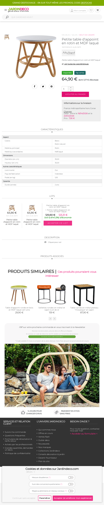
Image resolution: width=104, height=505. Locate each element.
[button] (70, 87)
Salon (74, 35)
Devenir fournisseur (47, 458)
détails (31, 472)
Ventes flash (44, 437)
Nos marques (44, 447)
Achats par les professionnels (18, 444)
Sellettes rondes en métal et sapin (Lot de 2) (51, 308)
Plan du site (43, 461)
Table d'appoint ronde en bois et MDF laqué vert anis (19, 308)
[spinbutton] (67, 89)
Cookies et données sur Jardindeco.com (52, 468)
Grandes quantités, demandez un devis (19, 449)
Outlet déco (44, 440)
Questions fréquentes (15, 435)
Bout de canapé (87, 35)
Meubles (66, 35)
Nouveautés (43, 444)
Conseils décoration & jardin (51, 454)
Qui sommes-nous (47, 430)
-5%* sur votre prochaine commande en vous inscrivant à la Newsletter (52, 327)
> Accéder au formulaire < (83, 433)
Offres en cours (45, 433)
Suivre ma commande (15, 432)
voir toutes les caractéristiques (75, 64)
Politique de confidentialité (17, 453)
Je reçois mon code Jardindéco (52, 336)
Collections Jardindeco (49, 451)
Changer (68, 111)
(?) (49, 477)
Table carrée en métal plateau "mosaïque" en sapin (84, 308)
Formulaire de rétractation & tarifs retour (18, 440)
